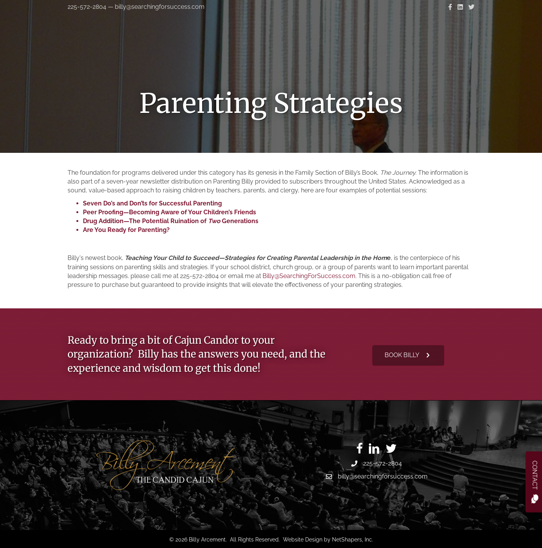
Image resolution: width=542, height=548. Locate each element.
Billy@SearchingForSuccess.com (309, 276)
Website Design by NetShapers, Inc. (328, 539)
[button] (408, 355)
